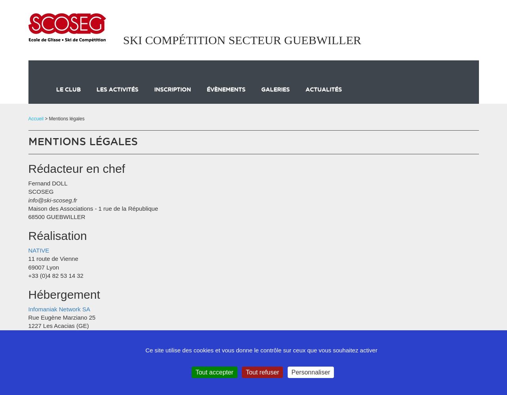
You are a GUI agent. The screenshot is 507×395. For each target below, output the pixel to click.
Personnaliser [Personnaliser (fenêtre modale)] (311, 372)
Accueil (36, 119)
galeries (275, 90)
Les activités (117, 90)
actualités (323, 90)
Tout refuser (262, 372)
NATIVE (38, 250)
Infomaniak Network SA (59, 309)
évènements (226, 90)
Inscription (172, 90)
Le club (68, 90)
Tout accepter (215, 372)
